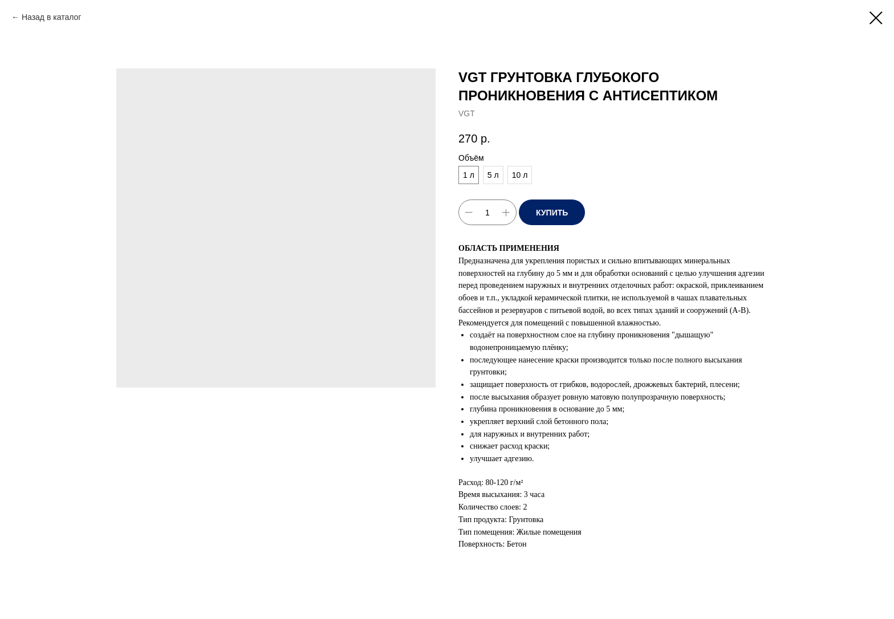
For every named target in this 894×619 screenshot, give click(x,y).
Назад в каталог (52, 17)
